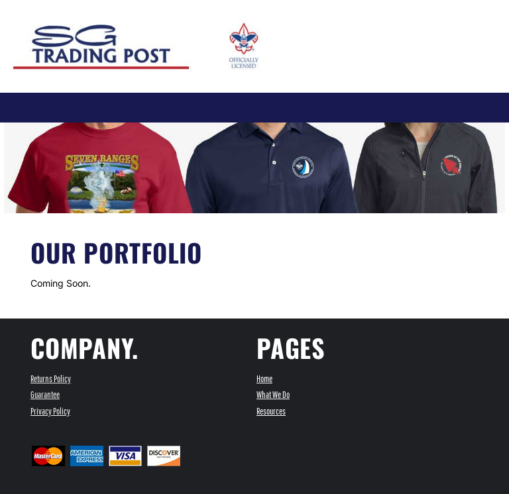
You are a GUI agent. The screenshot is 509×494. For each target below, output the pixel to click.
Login (286, 9)
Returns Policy (50, 378)
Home (264, 378)
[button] (364, 26)
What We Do (273, 394)
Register (326, 9)
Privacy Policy (50, 411)
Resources (271, 411)
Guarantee (45, 394)
